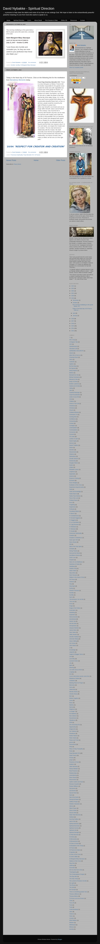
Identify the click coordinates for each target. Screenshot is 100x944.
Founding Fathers (74, 511)
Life (70, 663)
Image (71, 606)
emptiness (72, 471)
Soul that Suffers (74, 819)
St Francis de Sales (74, 850)
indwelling (72, 612)
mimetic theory (73, 694)
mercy (71, 687)
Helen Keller (72, 570)
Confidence (72, 419)
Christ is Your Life (74, 403)
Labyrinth (72, 652)
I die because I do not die (76, 599)
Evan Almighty (73, 482)
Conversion (72, 432)
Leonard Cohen (73, 661)
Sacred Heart (73, 792)
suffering (71, 865)
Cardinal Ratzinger (74, 392)
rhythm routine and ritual (76, 781)
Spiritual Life (72, 830)
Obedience (72, 720)
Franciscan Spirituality (17, 155)
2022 (72, 291)
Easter (71, 465)
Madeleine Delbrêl (74, 678)
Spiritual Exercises (74, 825)
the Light (71, 883)
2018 (72, 318)
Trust (70, 905)
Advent (71, 353)
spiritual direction (74, 823)
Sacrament (72, 788)
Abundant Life (73, 348)
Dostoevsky (72, 460)
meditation (72, 680)
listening (71, 667)
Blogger (60, 939)
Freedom (71, 535)
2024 (72, 286)
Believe (71, 372)
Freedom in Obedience (75, 537)
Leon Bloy (72, 658)
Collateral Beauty (74, 412)
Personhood (72, 744)
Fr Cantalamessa (74, 515)
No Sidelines (72, 713)
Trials (70, 900)
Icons (70, 603)
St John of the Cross (75, 854)
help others (72, 573)
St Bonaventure (73, 841)
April (74, 313)
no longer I (72, 711)
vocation (71, 918)
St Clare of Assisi (74, 843)
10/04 (36, 146)
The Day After (73, 876)
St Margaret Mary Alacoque (28, 65)
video (70, 911)
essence (71, 476)
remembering (73, 775)
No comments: (32, 62)
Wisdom (71, 922)
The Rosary (72, 885)
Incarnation (72, 610)
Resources (73, 20)
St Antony (72, 837)
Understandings (73, 909)
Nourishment (72, 718)
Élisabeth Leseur (74, 469)
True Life (71, 902)
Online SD (64, 20)
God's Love (72, 557)
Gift (70, 544)
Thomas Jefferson (74, 894)
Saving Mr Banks (74, 799)
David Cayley (73, 441)
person (71, 742)
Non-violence (73, 715)
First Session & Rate (51, 20)
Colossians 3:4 (73, 414)
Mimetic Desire (73, 691)
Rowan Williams (73, 786)
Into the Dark (72, 623)
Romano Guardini (74, 784)
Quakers (71, 764)
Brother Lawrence (74, 383)
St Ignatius (72, 852)
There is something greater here (78, 891)
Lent (70, 656)
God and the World (74, 553)
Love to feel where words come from (79, 676)
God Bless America (74, 555)
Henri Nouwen (73, 575)
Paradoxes (72, 733)
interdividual (72, 619)
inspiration (72, 614)
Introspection (72, 625)
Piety (70, 746)
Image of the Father (74, 608)
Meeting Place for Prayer (76, 683)
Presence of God (74, 762)
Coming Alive (73, 416)
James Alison (73, 630)
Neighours (72, 709)
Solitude (71, 817)
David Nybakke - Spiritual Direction (28, 8)
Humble (13, 65)
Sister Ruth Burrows (74, 814)
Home (8, 20)
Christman (72, 405)
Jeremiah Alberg (73, 639)
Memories (72, 685)
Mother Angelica (73, 698)
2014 (72, 328)
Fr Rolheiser (72, 526)
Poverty (71, 757)
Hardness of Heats (74, 564)
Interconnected (73, 617)
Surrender (72, 867)
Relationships (73, 773)
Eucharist (72, 480)
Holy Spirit (72, 586)
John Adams (72, 645)
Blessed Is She (73, 379)
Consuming (72, 421)
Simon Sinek (72, 810)
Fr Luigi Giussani (74, 524)
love (70, 674)
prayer (71, 760)
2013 (72, 330)
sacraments (72, 790)
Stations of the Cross (75, 861)
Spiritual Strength (74, 832)
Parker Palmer (73, 735)
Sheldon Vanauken (74, 804)
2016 (72, 323)
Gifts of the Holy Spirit (75, 546)
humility (18, 65)
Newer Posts (11, 160)
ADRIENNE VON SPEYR (76, 350)
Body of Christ (73, 381)
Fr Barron (72, 513)
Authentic (72, 361)
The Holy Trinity (73, 878)
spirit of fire (72, 821)
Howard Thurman (74, 590)
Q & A (29, 20)
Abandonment (73, 346)
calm (70, 390)
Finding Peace (73, 500)
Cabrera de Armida (74, 386)
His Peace (72, 579)
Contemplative (73, 430)
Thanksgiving (73, 872)
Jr (69, 647)
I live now (72, 601)
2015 (72, 326)
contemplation (73, 427)
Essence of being (74, 478)
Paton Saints (72, 738)
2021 (72, 293)
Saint (70, 795)
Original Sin (72, 729)
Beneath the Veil (73, 375)
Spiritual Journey (74, 828)
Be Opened (72, 368)
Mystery (71, 705)
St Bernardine (73, 839)
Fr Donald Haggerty (74, 518)
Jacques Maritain (74, 628)
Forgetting (72, 504)
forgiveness (72, 507)
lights (70, 665)
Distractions (72, 456)
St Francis (37, 155)
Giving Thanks (73, 551)
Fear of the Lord (73, 498)
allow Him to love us (74, 355)
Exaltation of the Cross (75, 485)
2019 (72, 298)
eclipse (71, 467)
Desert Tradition (73, 445)
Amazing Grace (73, 357)
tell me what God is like (75, 869)
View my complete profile (76, 67)
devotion (71, 449)
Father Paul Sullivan (75, 496)
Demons (71, 443)
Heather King (73, 568)
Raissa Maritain (73, 768)
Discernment (72, 452)
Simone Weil (72, 812)
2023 (72, 288)
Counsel (71, 434)
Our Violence (73, 731)
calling (71, 388)
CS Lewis (72, 436)
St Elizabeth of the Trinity (76, 845)
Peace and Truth (74, 740)
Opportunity (72, 727)
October (75, 302)
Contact (82, 20)
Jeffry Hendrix (73, 634)
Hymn (71, 597)
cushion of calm (73, 438)
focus (70, 502)
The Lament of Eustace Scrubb (78, 881)
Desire (71, 447)
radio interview (73, 766)
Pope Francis (73, 755)
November (76, 300)
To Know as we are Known (76, 898)
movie (71, 700)
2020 (72, 295)
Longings (71, 672)
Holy (70, 584)
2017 (72, 321)
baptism (71, 364)
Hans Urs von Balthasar (76, 562)
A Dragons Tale (73, 342)
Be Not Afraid (73, 366)
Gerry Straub (72, 542)
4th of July (72, 339)
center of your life (74, 397)
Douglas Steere (73, 463)
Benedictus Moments (18, 80)
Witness (71, 927)
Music (71, 702)
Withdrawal (72, 924)
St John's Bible (73, 856)
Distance (71, 454)
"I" (70, 337)
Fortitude (71, 509)
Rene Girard (72, 777)
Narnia (71, 707)
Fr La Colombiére (74, 522)
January (75, 315)
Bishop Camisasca (74, 377)
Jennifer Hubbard (74, 636)
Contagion (72, 425)
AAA (70, 344)
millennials (72, 689)
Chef (70, 399)
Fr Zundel (72, 531)
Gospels (71, 559)
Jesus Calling (73, 641)
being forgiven (73, 370)
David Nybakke (81, 45)
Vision (71, 916)
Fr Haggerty (72, 520)
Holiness (71, 581)
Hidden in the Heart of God (76, 577)
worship (71, 929)
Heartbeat (72, 566)
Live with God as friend (75, 669)
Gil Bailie (71, 548)
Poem (71, 751)
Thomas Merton (73, 896)
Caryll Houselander (74, 394)
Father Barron (73, 493)
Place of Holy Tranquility (76, 748)
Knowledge (72, 650)
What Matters (73, 920)
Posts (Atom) (17, 164)
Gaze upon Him (73, 540)
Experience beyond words (76, 487)
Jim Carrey (72, 643)
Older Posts (60, 160)
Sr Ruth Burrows (74, 834)
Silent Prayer (72, 808)
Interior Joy (72, 621)
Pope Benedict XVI (28, 155)
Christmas (72, 408)
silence (71, 806)
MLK (70, 696)
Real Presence (73, 771)
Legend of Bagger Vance (76, 654)
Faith (70, 489)
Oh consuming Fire (74, 724)
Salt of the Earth (73, 797)
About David (38, 20)
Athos (71, 359)
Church (71, 410)
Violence (71, 914)
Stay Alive (72, 863)
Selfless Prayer (73, 801)
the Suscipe (72, 889)
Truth (70, 907)
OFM (70, 722)
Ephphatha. (72, 474)
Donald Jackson (73, 458)
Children (71, 401)
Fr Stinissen (72, 529)
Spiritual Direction (18, 20)
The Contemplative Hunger (76, 874)
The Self (71, 887)
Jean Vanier (72, 632)
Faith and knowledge (75, 491)
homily (71, 588)
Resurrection (72, 779)
